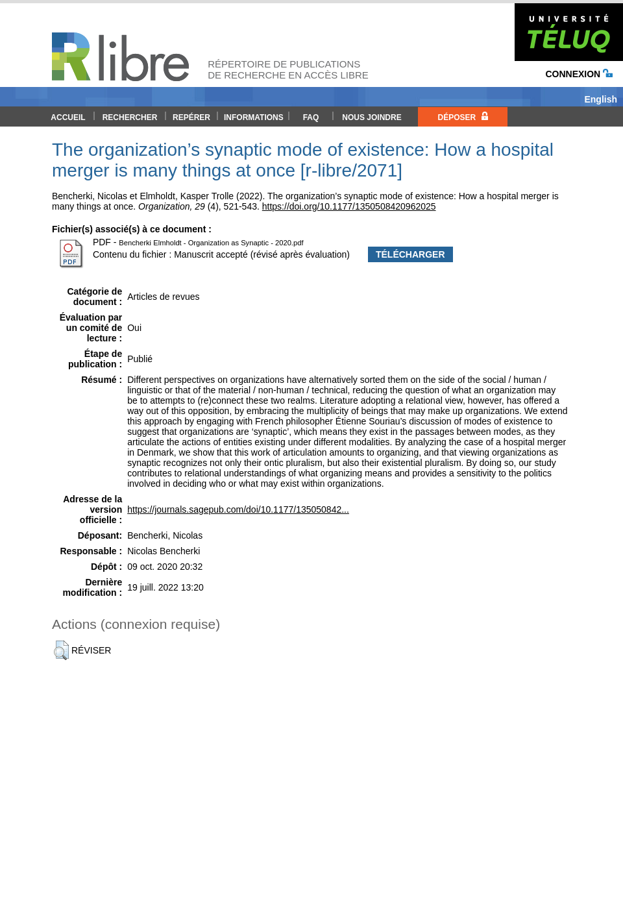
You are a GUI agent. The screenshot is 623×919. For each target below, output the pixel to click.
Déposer (462, 117)
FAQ (311, 117)
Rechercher (130, 117)
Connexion (579, 74)
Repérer (191, 117)
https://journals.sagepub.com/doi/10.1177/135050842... (238, 509)
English (600, 99)
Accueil (68, 117)
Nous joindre (371, 117)
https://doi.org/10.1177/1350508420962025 (349, 206)
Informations (254, 117)
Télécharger (410, 254)
